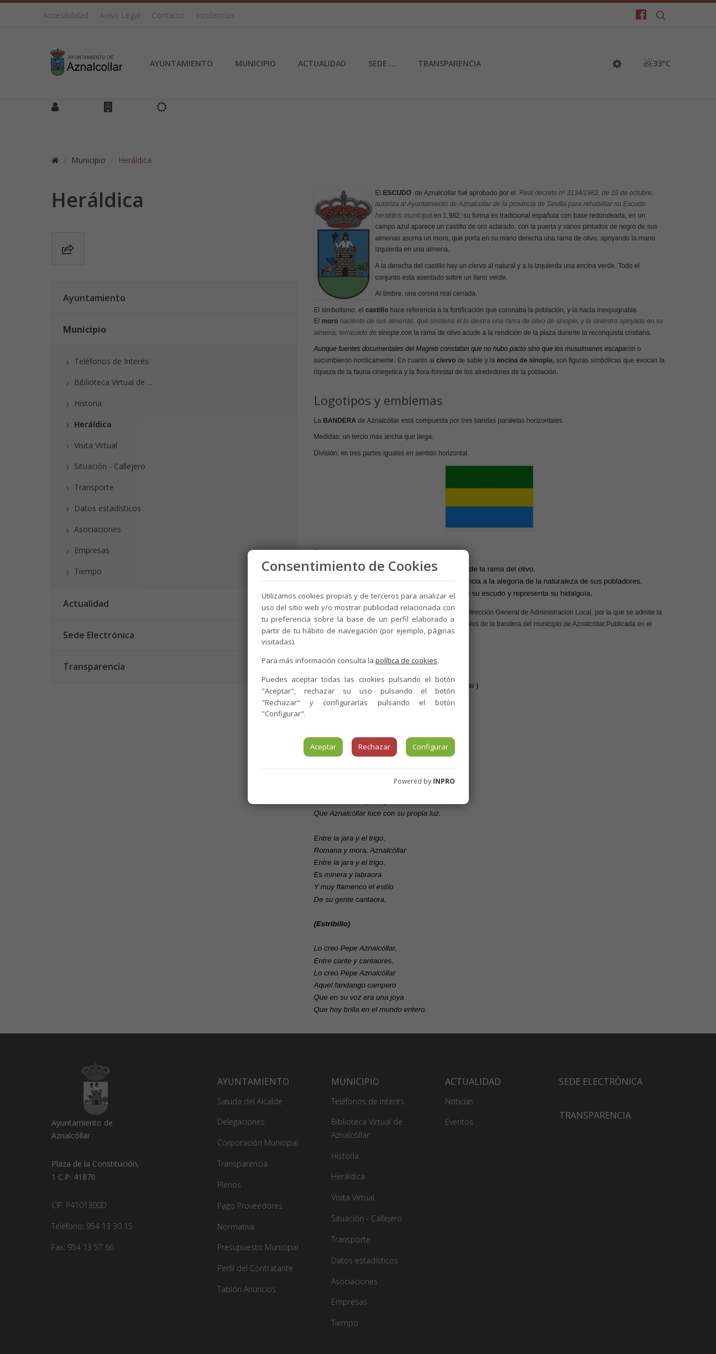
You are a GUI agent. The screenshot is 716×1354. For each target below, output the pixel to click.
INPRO (444, 781)
